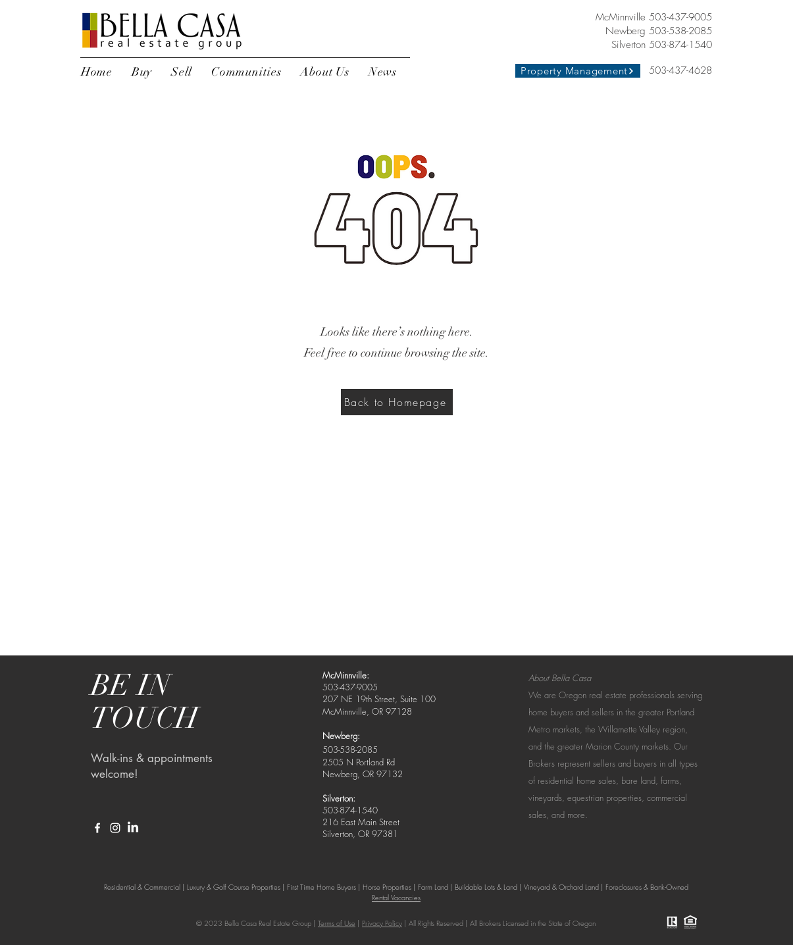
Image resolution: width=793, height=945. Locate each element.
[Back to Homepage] (397, 402)
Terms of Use (336, 923)
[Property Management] (577, 71)
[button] (142, 71)
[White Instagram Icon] (115, 827)
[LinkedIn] (133, 827)
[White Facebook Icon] (97, 827)
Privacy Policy (382, 923)
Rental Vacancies (396, 897)
